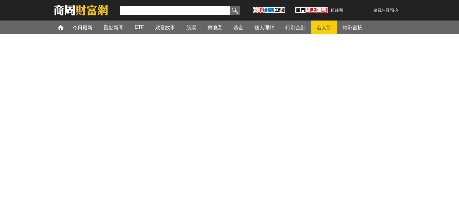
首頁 (66, 27)
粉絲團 (336, 10)
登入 (395, 10)
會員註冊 (381, 10)
